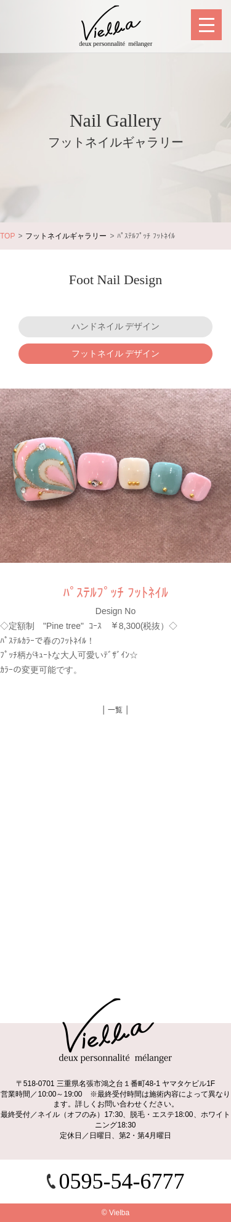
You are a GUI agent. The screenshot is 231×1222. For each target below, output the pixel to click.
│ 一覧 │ (116, 710)
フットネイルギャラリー (66, 236)
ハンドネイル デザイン (115, 326)
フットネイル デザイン (115, 353)
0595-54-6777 (122, 1181)
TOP (7, 236)
